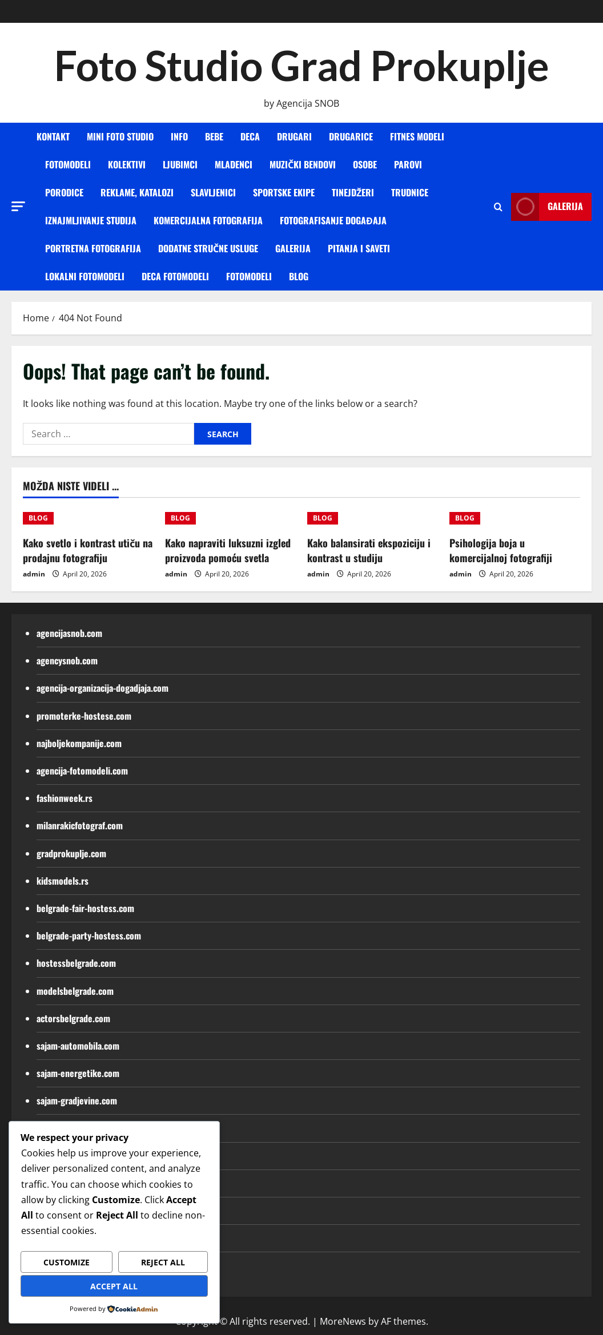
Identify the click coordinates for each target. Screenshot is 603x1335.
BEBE (214, 136)
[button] (18, 206)
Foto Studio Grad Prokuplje (301, 65)
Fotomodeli (249, 276)
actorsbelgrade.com (73, 1018)
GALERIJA (293, 248)
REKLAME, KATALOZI (137, 192)
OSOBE (365, 164)
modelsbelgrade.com (75, 991)
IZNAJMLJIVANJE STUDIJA (90, 220)
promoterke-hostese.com (84, 716)
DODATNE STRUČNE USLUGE (208, 248)
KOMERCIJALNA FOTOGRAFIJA (208, 220)
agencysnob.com (67, 660)
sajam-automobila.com (78, 1045)
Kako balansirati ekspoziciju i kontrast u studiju (369, 549)
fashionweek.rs (65, 798)
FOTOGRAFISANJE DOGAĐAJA (333, 220)
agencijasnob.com (69, 633)
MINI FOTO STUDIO (120, 136)
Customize (66, 1262)
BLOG (298, 276)
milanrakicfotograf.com (80, 825)
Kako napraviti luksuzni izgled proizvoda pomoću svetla (228, 549)
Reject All (163, 1262)
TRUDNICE (409, 192)
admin (34, 574)
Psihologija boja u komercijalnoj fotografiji (500, 549)
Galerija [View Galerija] (547, 207)
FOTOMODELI (68, 164)
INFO (179, 136)
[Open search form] (498, 207)
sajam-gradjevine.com (77, 1100)
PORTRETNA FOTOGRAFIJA (93, 248)
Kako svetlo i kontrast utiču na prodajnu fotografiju (87, 549)
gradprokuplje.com (71, 853)
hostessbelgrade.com (76, 963)
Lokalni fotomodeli (84, 276)
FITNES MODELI (417, 136)
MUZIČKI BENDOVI (303, 164)
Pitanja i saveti (359, 248)
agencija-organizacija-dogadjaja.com (102, 688)
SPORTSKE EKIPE (284, 192)
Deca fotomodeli (175, 276)
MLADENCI (233, 164)
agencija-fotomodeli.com (82, 770)
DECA (250, 136)
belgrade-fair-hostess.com (85, 908)
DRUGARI (294, 136)
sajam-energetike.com (78, 1073)
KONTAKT (53, 136)
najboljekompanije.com (79, 743)
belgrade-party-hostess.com (89, 935)
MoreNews (343, 1321)
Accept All (114, 1286)
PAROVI (408, 164)
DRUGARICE (351, 136)
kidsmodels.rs (63, 881)
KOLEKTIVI (127, 164)
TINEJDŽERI (353, 192)
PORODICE (64, 192)
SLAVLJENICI (213, 192)
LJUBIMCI (180, 164)
